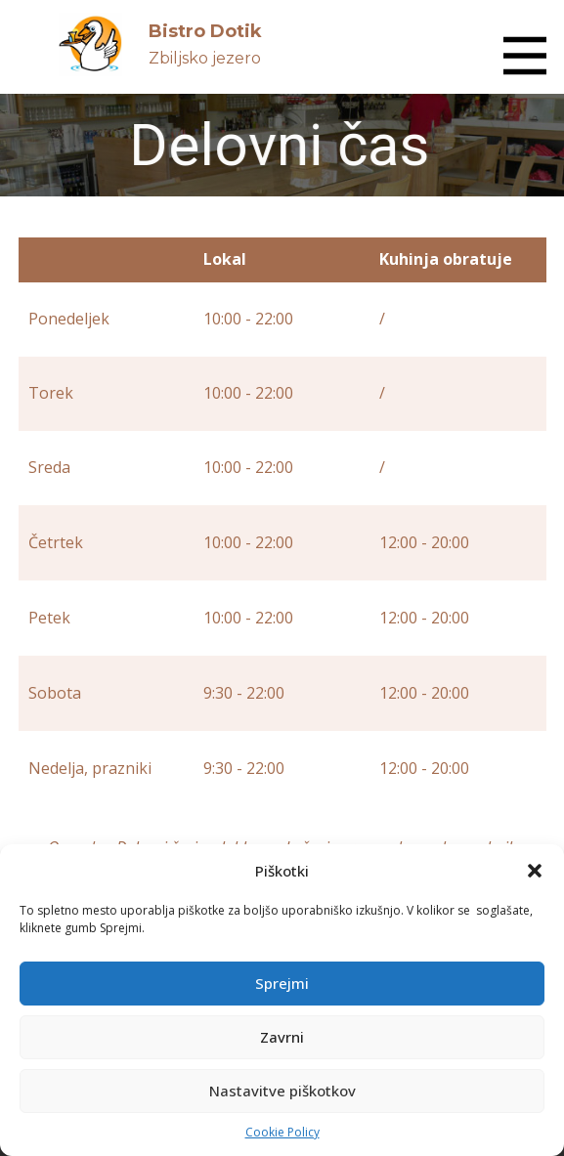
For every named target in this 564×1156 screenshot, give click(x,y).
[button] (534, 870)
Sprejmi (282, 983)
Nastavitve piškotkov (282, 1090)
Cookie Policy (282, 1132)
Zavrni (282, 1037)
